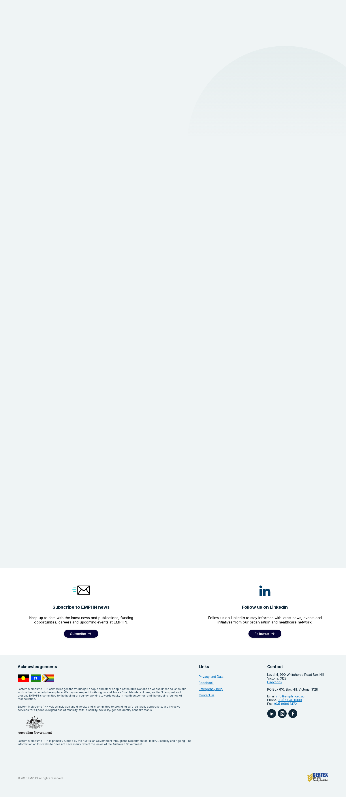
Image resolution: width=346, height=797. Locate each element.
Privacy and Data (211, 676)
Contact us (206, 695)
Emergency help (211, 689)
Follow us (261, 633)
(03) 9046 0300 (290, 700)
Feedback (206, 683)
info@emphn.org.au (290, 696)
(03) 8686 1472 (285, 704)
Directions (274, 682)
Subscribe (78, 633)
